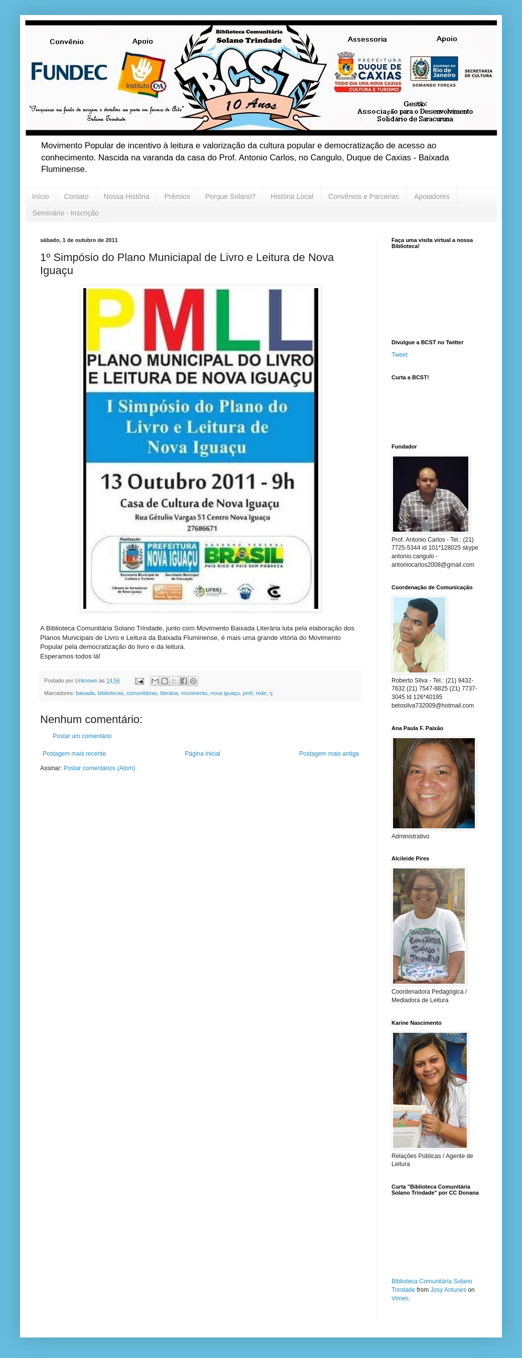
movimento (194, 693)
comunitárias (141, 693)
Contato (76, 196)
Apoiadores (432, 196)
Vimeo (400, 1298)
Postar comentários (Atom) (100, 768)
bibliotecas (110, 693)
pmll (248, 693)
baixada (85, 693)
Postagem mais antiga (329, 753)
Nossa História (127, 196)
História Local (292, 196)
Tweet (400, 354)
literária (169, 693)
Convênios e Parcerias (363, 196)
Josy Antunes (448, 1289)
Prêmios (177, 196)
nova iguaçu (224, 693)
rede (261, 693)
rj (271, 693)
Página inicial (202, 753)
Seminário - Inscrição (66, 213)
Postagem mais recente (74, 753)
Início (40, 196)
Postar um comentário (82, 736)
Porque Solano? (230, 196)
